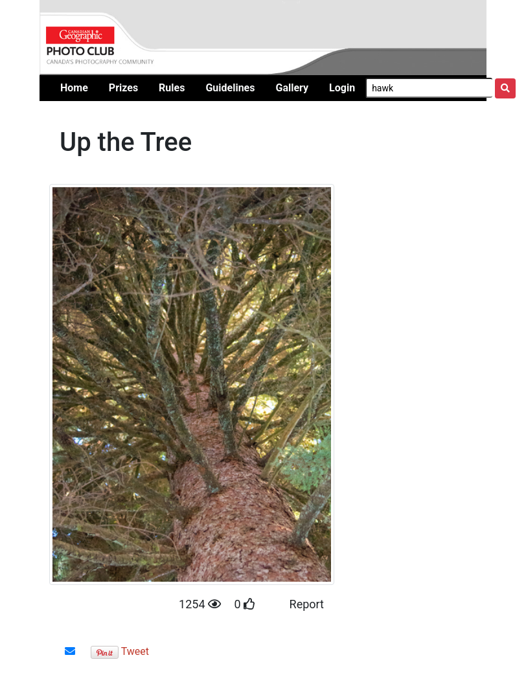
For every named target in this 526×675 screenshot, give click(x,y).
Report (307, 604)
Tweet (135, 651)
